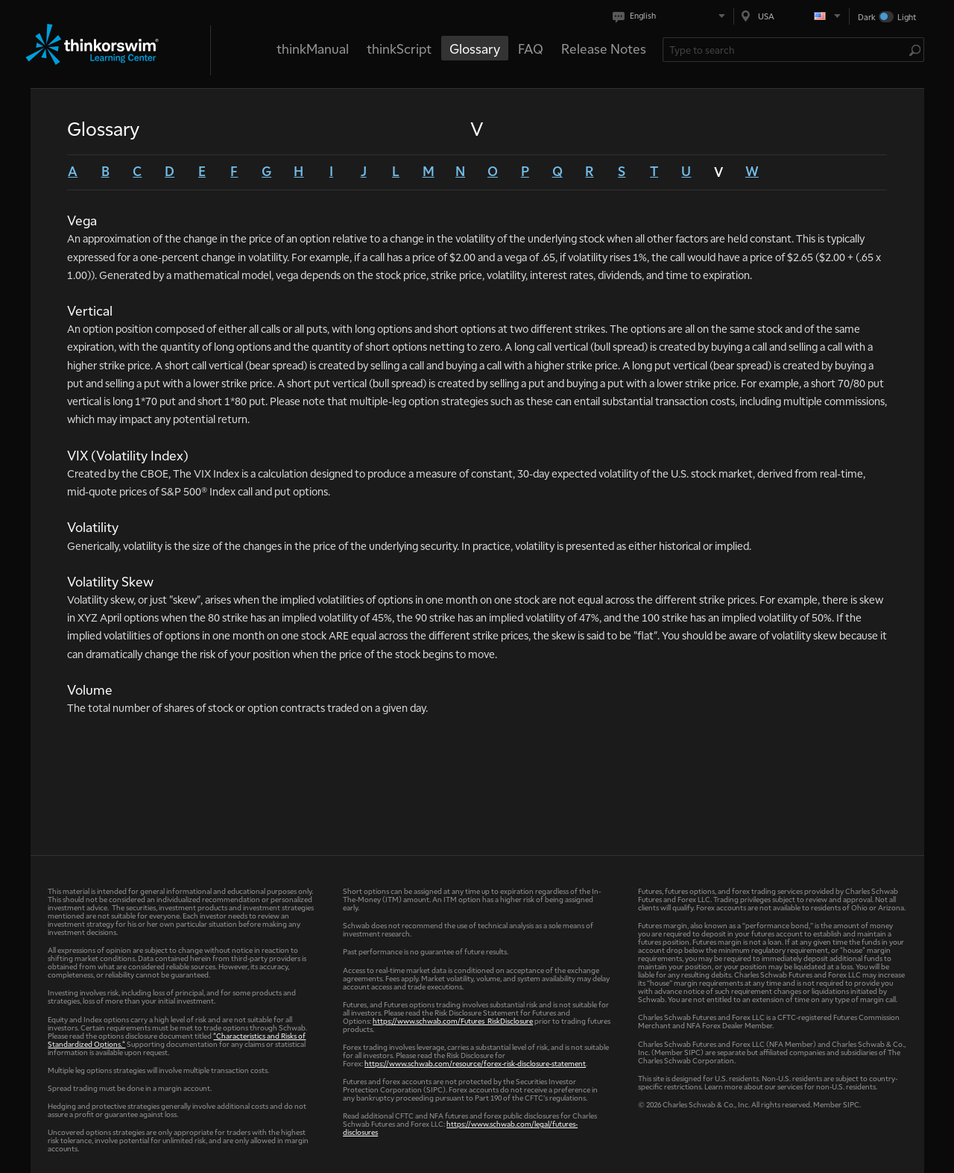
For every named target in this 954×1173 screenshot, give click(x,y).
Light (906, 16)
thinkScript (399, 48)
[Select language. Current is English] (671, 16)
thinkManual (313, 48)
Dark (867, 16)
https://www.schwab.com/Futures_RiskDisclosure (453, 1020)
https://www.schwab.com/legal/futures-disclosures (460, 1127)
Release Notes (603, 48)
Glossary (474, 48)
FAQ (530, 48)
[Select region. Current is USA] (791, 16)
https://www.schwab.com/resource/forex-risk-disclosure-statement (475, 1063)
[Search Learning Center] (786, 49)
